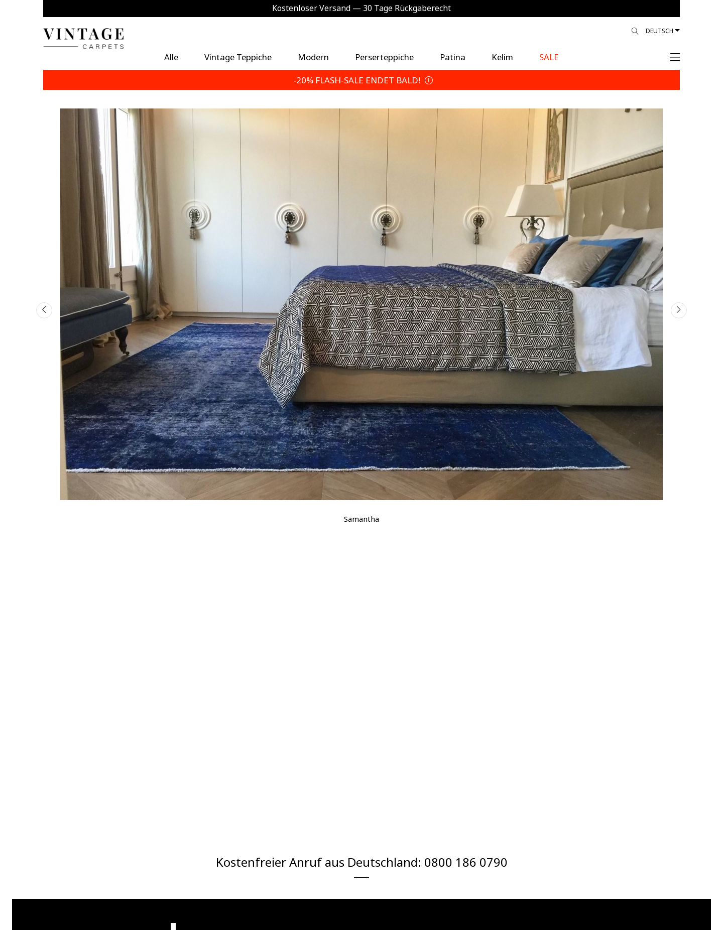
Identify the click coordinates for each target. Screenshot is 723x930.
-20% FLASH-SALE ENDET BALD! (361, 79)
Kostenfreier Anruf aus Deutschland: (320, 861)
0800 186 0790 (466, 861)
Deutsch (659, 30)
